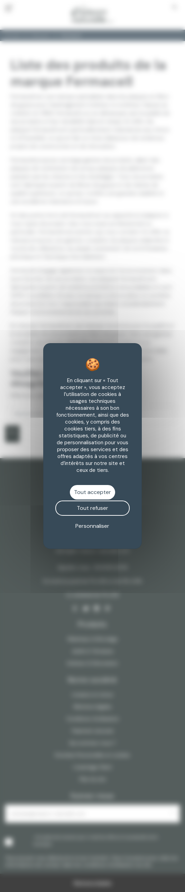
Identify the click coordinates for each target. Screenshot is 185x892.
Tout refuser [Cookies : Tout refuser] (92, 508)
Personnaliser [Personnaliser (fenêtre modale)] (92, 526)
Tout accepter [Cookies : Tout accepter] (92, 492)
